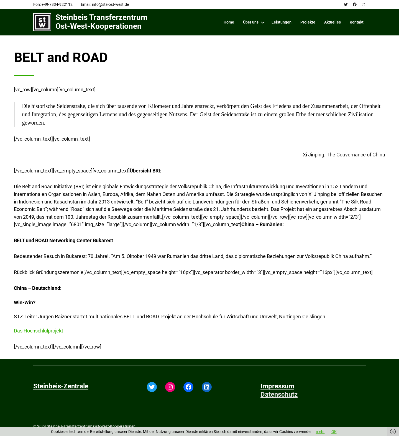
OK (334, 431)
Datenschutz (279, 394)
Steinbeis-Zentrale (60, 386)
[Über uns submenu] (263, 22)
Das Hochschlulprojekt (38, 331)
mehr (320, 431)
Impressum (277, 386)
